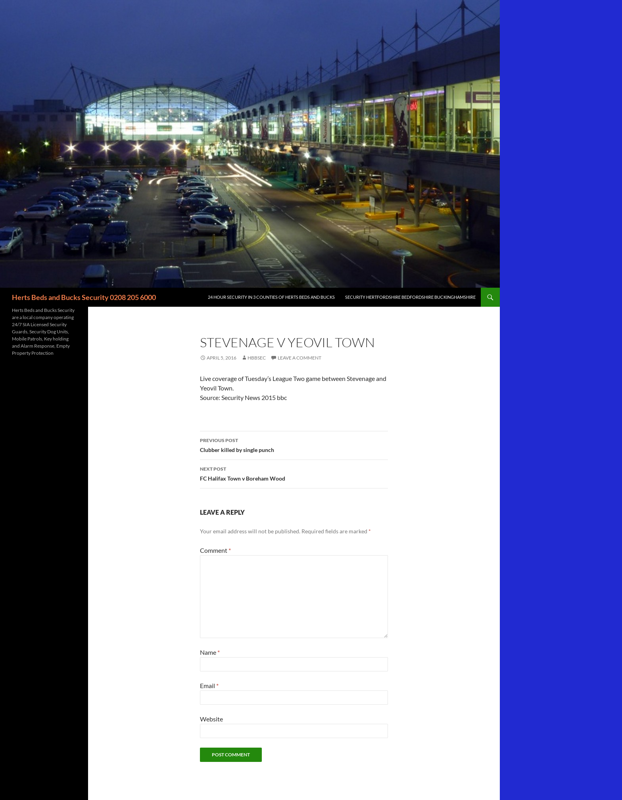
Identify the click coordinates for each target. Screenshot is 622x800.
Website (211, 719)
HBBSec (257, 358)
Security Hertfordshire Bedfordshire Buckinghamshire (410, 297)
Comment (215, 550)
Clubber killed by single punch (294, 444)
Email (209, 685)
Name (210, 652)
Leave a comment (299, 358)
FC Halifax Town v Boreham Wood (294, 473)
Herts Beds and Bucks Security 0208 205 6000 (84, 297)
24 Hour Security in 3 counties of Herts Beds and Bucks (271, 297)
